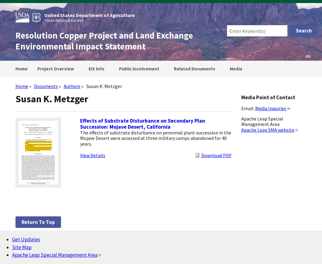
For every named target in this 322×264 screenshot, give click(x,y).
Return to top (38, 222)
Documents (46, 86)
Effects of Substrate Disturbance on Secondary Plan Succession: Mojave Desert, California (142, 123)
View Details (92, 155)
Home (21, 86)
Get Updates (26, 239)
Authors (72, 86)
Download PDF (216, 155)
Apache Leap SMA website (270, 130)
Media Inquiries (272, 108)
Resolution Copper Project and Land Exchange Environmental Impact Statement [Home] (104, 41)
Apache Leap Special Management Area (57, 255)
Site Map (22, 247)
